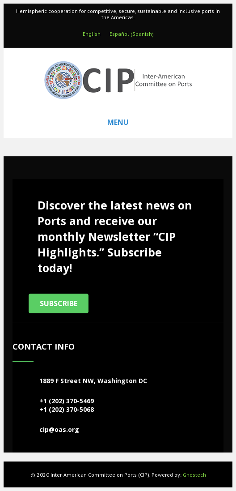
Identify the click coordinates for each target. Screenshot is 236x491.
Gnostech (194, 474)
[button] (58, 303)
